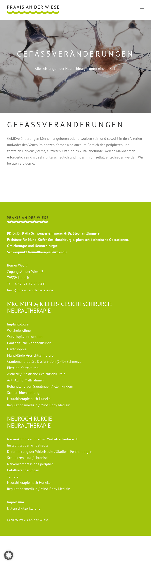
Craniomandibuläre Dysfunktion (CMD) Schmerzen (45, 361)
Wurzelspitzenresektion (24, 336)
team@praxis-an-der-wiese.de (30, 290)
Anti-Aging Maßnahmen (25, 380)
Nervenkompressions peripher (30, 464)
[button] (142, 10)
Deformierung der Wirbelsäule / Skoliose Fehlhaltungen (49, 451)
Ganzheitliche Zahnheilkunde (29, 343)
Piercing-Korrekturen (23, 367)
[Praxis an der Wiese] (33, 9)
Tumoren (13, 476)
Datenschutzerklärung (24, 508)
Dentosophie (17, 349)
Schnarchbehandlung (23, 392)
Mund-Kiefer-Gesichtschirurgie (30, 355)
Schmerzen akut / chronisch (28, 457)
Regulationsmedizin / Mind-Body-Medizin (38, 405)
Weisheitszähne (19, 330)
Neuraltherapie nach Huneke (29, 398)
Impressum (15, 502)
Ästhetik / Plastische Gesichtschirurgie (36, 374)
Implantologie (18, 324)
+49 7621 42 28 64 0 (29, 284)
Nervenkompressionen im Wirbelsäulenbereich (42, 439)
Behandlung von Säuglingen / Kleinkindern (40, 386)
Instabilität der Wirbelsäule (27, 445)
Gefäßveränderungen (23, 470)
